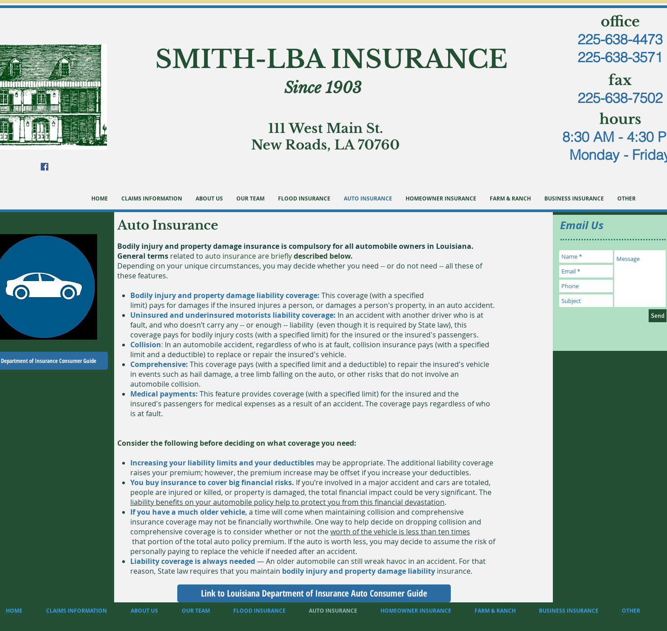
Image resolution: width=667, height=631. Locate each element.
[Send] (658, 315)
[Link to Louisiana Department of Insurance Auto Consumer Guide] (314, 593)
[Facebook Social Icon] (44, 167)
